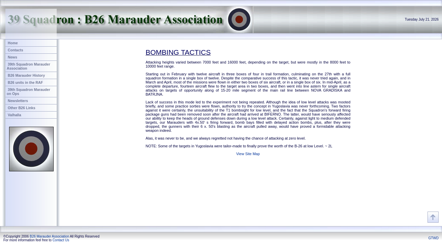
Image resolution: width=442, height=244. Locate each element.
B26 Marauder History (26, 75)
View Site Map (248, 154)
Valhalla (14, 115)
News (12, 57)
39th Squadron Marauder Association (28, 66)
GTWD (433, 238)
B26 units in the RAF (25, 82)
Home (13, 43)
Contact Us (61, 240)
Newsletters (18, 101)
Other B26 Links (21, 108)
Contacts (15, 50)
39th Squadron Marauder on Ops (28, 92)
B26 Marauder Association (49, 236)
